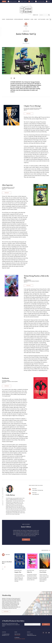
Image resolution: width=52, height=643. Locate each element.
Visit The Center (41, 19)
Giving (32, 19)
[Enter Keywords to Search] (44, 15)
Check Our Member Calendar (20, 638)
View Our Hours (17, 635)
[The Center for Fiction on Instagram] (46, 633)
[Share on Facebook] (11, 78)
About (35, 19)
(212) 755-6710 (30, 634)
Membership (27, 19)
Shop (47, 19)
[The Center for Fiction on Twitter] (49, 633)
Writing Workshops (18, 19)
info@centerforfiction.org (31, 635)
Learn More (6, 611)
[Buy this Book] (28, 114)
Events (3, 19)
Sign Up (45, 624)
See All (26, 539)
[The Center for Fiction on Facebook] (43, 633)
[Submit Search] (49, 15)
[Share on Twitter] (14, 78)
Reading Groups (9, 19)
